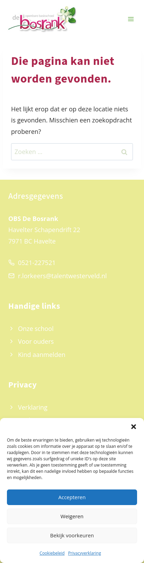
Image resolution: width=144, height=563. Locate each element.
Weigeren (72, 516)
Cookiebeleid (51, 553)
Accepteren (72, 497)
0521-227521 (37, 262)
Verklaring (32, 407)
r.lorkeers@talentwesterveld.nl (62, 276)
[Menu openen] (130, 19)
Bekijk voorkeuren (72, 535)
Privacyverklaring (84, 553)
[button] (133, 426)
